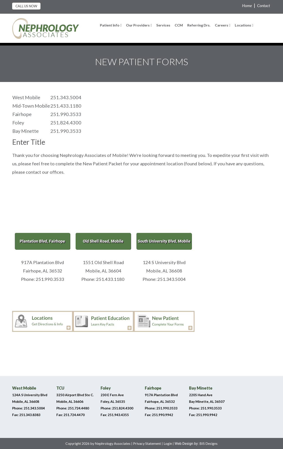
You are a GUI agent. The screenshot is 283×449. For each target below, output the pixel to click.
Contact (263, 5)
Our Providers (139, 25)
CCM (179, 25)
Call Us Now (26, 6)
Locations (244, 25)
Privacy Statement (147, 443)
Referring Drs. (198, 25)
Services (163, 25)
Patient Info (111, 25)
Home (247, 5)
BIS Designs (208, 443)
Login (168, 443)
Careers (222, 25)
